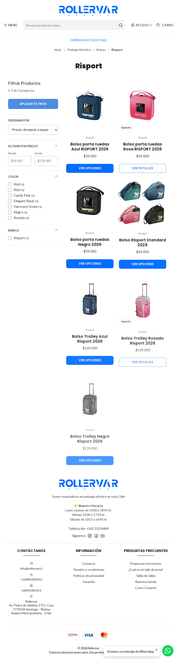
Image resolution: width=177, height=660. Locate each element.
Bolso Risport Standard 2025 (142, 263)
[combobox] (74, 25)
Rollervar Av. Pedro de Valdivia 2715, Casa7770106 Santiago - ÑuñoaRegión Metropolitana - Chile (31, 605)
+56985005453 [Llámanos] (31, 577)
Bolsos (101, 50)
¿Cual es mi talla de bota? (145, 569)
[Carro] (164, 25)
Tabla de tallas (146, 576)
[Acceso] (142, 25)
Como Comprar (145, 588)
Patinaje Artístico (79, 50)
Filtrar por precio (33, 146)
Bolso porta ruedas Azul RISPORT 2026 (89, 146)
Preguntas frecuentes (145, 563)
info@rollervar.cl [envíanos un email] (31, 566)
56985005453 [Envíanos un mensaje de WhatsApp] (31, 588)
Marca (33, 230)
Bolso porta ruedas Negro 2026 (89, 257)
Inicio (57, 50)
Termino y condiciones (88, 569)
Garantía (89, 582)
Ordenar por (18, 120)
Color (33, 176)
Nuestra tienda (145, 582)
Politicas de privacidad (88, 576)
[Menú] (10, 25)
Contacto (88, 563)
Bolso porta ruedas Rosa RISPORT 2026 (142, 146)
